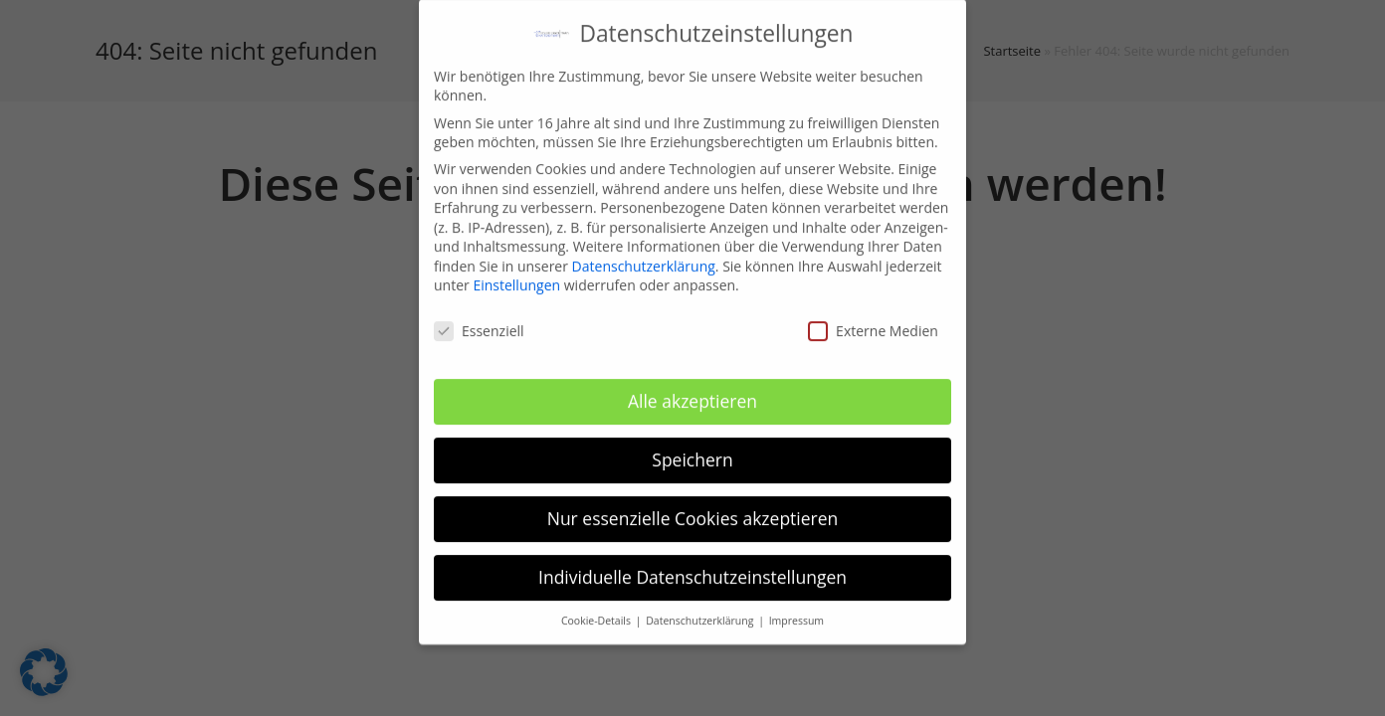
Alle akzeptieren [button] (692, 391)
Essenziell (479, 321)
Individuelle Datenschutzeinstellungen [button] (692, 567)
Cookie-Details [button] (597, 611)
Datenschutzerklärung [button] (701, 611)
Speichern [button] (692, 449)
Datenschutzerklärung (643, 256)
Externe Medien (873, 321)
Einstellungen (516, 276)
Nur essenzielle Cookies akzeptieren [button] (693, 508)
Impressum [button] (796, 611)
